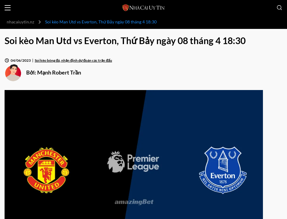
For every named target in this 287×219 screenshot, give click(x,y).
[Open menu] (8, 7)
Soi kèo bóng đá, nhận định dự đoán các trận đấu (73, 60)
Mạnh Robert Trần (59, 72)
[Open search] (279, 8)
